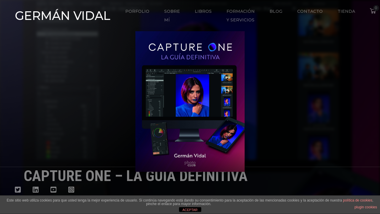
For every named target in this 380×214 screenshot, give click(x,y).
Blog (276, 11)
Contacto (310, 11)
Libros (203, 11)
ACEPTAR (189, 210)
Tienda (346, 11)
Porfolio (137, 11)
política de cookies (357, 200)
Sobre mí (172, 16)
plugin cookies (365, 207)
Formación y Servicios (241, 16)
